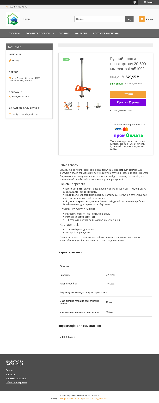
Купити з (128, 102)
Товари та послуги (37, 33)
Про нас (64, 33)
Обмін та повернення (22, 42)
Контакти (81, 33)
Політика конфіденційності (95, 398)
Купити (128, 94)
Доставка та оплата (106, 33)
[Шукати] (129, 19)
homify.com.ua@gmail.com (25, 114)
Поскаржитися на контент (70, 398)
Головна (14, 33)
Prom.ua (95, 396)
